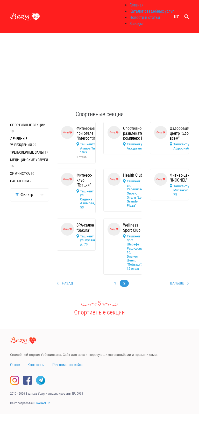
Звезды (136, 23)
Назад (67, 283)
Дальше (177, 283)
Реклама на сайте (67, 364)
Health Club (133, 175)
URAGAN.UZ (42, 403)
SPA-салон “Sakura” (85, 227)
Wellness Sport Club (131, 227)
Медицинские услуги (29, 160)
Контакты (36, 364)
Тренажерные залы (27, 152)
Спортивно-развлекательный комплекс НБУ (138, 133)
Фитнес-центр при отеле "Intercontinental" (91, 133)
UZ (176, 16)
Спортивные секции (28, 125)
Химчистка (20, 173)
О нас (15, 364)
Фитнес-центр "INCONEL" (182, 178)
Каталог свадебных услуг (152, 11)
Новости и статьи (145, 17)
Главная (137, 5)
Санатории (20, 181)
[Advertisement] (99, 72)
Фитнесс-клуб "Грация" (84, 180)
